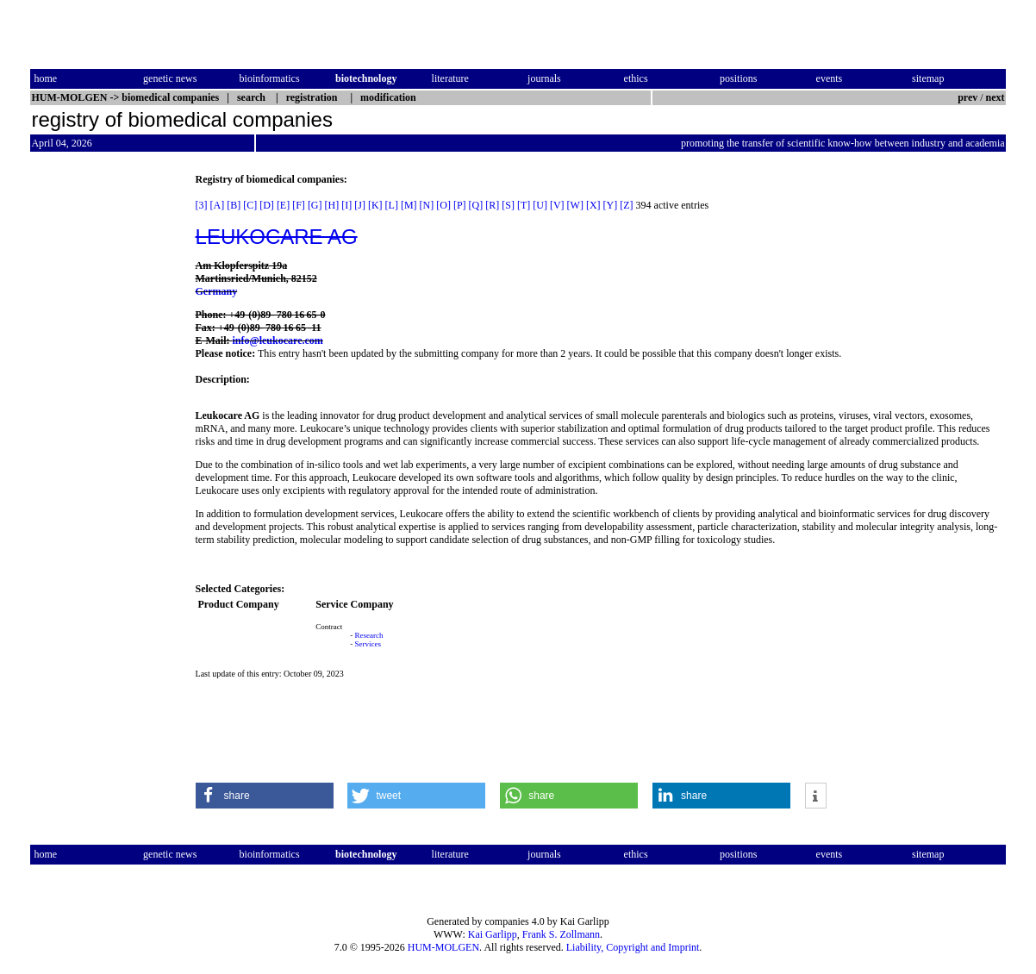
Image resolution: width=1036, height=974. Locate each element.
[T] (523, 205)
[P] (459, 205)
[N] (427, 205)
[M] (409, 205)
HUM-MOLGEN (443, 947)
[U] (540, 205)
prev (967, 97)
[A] (217, 205)
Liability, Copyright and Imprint (633, 947)
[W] (575, 205)
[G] (315, 205)
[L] (391, 205)
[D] (266, 205)
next (995, 97)
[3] (202, 205)
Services (368, 644)
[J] (359, 205)
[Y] (610, 205)
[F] (298, 205)
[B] (233, 205)
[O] (443, 205)
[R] (492, 205)
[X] (593, 205)
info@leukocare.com (278, 340)
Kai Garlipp (492, 934)
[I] (346, 205)
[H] (332, 205)
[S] (508, 205)
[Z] (626, 205)
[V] (557, 205)
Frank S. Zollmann (561, 934)
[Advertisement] (103, 431)
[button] (265, 796)
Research (369, 635)
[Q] (476, 205)
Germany (217, 291)
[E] (283, 205)
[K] (375, 205)
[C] (250, 205)
